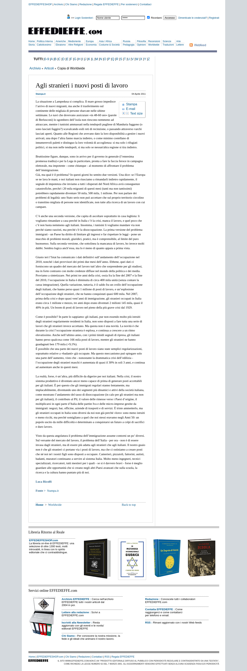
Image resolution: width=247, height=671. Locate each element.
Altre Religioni (75, 44)
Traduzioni (168, 44)
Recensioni (154, 41)
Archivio (58, 4)
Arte (178, 41)
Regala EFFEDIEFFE (106, 4)
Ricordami (156, 17)
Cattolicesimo (44, 44)
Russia (126, 41)
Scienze (167, 41)
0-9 (46, 59)
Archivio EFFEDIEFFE (75, 599)
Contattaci (146, 4)
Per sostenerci (129, 4)
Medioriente (74, 41)
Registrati (214, 17)
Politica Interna (45, 41)
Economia (91, 44)
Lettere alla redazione (75, 612)
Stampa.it (53, 490)
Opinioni (141, 44)
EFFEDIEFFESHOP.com (43, 540)
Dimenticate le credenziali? (192, 17)
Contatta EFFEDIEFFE (159, 609)
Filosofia (141, 41)
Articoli (49, 68)
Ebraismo (61, 44)
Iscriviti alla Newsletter (76, 622)
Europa (90, 41)
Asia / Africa (105, 41)
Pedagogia (128, 44)
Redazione (85, 4)
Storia (31, 44)
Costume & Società (109, 44)
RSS (148, 622)
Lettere (180, 44)
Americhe (61, 41)
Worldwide (153, 44)
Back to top (129, 504)
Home (31, 41)
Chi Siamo (71, 4)
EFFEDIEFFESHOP (40, 4)
